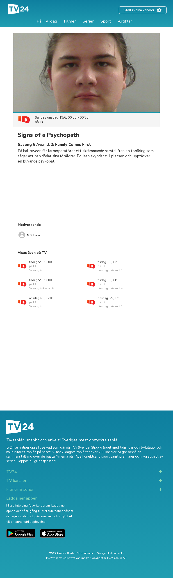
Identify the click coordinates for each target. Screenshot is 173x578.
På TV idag (47, 21)
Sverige (101, 553)
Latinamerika (116, 553)
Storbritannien (86, 553)
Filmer (70, 21)
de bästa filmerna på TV (59, 456)
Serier (88, 21)
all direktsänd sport (95, 456)
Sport (105, 21)
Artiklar (125, 21)
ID (41, 122)
